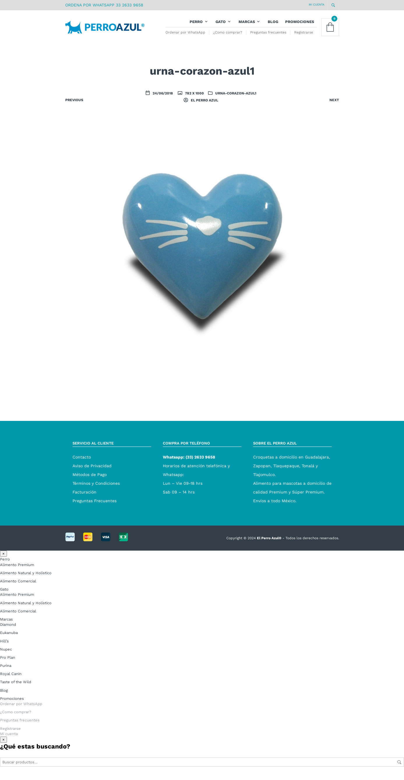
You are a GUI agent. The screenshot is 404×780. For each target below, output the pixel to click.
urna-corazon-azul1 (235, 98)
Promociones (299, 24)
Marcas (247, 24)
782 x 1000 (194, 98)
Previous (74, 105)
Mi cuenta (316, 4)
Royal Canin (11, 678)
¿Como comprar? (227, 35)
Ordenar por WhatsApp (185, 35)
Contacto (82, 461)
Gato (221, 24)
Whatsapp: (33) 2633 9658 (189, 461)
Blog (273, 24)
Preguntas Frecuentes (95, 505)
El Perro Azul (204, 105)
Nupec (6, 653)
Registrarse (303, 35)
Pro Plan (7, 662)
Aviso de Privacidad (92, 470)
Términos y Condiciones (96, 487)
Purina (5, 670)
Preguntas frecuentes (268, 35)
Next (334, 105)
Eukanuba (9, 637)
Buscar (399, 767)
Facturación (84, 496)
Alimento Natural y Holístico (26, 577)
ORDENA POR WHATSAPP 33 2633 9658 (104, 5)
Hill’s (4, 645)
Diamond (8, 629)
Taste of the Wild (15, 686)
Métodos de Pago (90, 479)
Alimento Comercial (18, 586)
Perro (196, 24)
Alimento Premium (17, 569)
